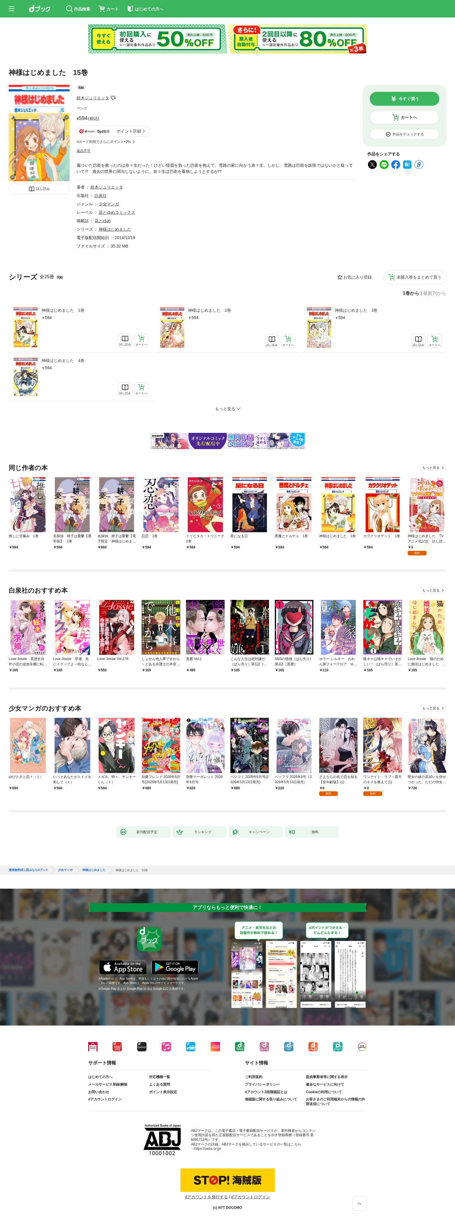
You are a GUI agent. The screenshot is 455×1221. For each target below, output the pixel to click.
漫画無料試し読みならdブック (28, 870)
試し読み (43, 189)
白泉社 (101, 195)
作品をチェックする (408, 134)
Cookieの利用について (324, 1092)
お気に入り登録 (357, 277)
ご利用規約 (253, 1077)
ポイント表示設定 (163, 1092)
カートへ (409, 117)
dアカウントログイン (105, 1099)
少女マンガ (109, 204)
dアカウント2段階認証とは (266, 1092)
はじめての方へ (100, 1077)
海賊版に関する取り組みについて (271, 1099)
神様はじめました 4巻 (62, 360)
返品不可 (84, 151)
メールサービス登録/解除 (107, 1084)
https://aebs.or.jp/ (207, 1149)
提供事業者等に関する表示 (327, 1077)
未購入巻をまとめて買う (419, 277)
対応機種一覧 (159, 1077)
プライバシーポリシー (262, 1084)
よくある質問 (159, 1084)
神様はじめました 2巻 (209, 310)
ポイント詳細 (129, 131)
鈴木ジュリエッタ (93, 98)
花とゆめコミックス (117, 212)
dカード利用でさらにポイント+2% (104, 142)
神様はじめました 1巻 (62, 310)
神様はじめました (115, 229)
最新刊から (434, 293)
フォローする (113, 98)
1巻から (411, 293)
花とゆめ (103, 220)
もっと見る (431, 468)
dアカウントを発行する (206, 1197)
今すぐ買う (409, 98)
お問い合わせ (98, 1092)
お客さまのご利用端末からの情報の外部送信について (335, 1101)
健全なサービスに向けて (325, 1084)
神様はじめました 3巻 (356, 310)
